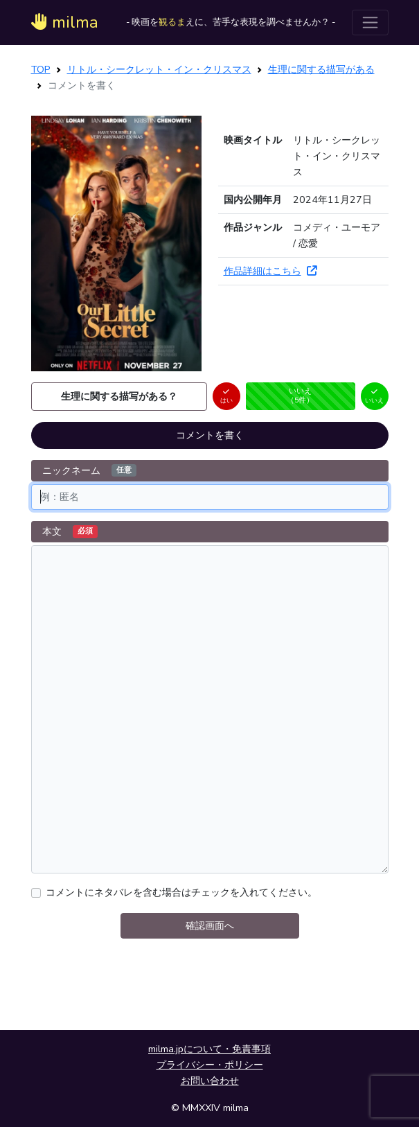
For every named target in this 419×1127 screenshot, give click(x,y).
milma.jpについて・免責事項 (209, 1049)
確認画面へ (210, 925)
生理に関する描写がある (321, 69)
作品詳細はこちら (270, 271)
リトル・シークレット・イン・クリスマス (159, 69)
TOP (41, 69)
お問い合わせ (210, 1081)
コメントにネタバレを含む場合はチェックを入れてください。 (181, 892)
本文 (70, 531)
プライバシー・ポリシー (210, 1065)
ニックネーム (89, 470)
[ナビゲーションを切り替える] (370, 22)
